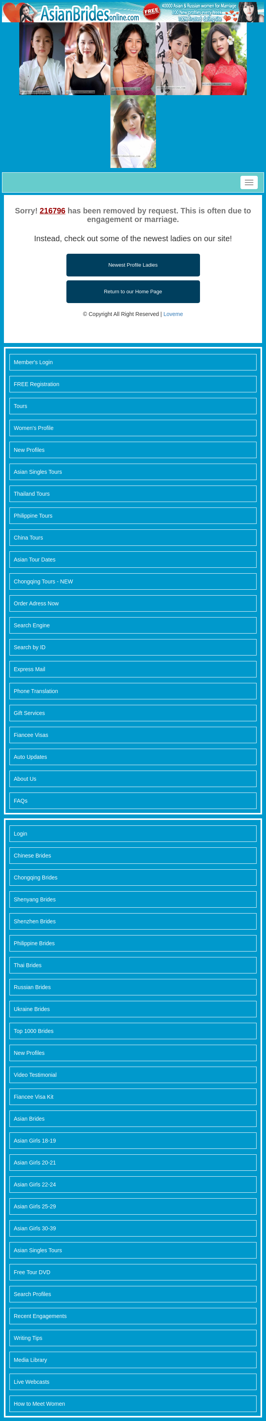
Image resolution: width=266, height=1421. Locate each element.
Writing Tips (28, 1338)
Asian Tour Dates (34, 559)
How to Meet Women (39, 1404)
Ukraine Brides (32, 1009)
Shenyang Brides (35, 899)
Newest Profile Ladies (133, 265)
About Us (25, 779)
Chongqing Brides (35, 877)
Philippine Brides (34, 943)
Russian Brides (32, 987)
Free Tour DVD (32, 1272)
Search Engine (32, 625)
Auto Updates (30, 757)
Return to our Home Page (133, 291)
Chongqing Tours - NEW (43, 581)
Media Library (30, 1360)
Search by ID (30, 647)
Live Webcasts (32, 1382)
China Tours (28, 537)
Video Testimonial (35, 1075)
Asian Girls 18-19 (35, 1141)
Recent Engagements (40, 1316)
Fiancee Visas (31, 735)
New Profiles (29, 450)
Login (20, 834)
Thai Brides (28, 965)
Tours (20, 406)
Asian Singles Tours (38, 472)
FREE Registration (36, 384)
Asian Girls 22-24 (35, 1184)
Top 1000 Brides (33, 1031)
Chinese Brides (32, 855)
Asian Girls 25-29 (35, 1206)
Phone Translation (36, 691)
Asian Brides (29, 1119)
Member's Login (33, 362)
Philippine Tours (33, 516)
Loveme (173, 314)
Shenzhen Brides (35, 921)
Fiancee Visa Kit (33, 1097)
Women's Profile (33, 428)
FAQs (21, 801)
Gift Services (29, 713)
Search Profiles (32, 1294)
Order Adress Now (36, 603)
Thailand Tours (32, 494)
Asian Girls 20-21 (35, 1162)
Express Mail (29, 669)
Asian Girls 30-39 (35, 1228)
